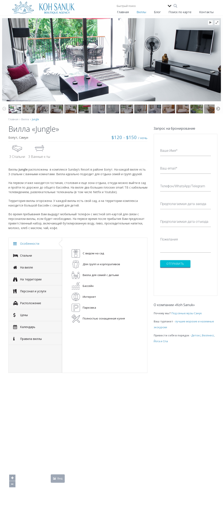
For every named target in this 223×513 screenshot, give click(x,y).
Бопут (12, 137)
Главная (123, 12)
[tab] (35, 244)
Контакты (206, 12)
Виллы (141, 12)
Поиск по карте (180, 12)
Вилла (25, 119)
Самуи (23, 137)
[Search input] (141, 6)
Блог (157, 12)
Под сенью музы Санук (186, 313)
